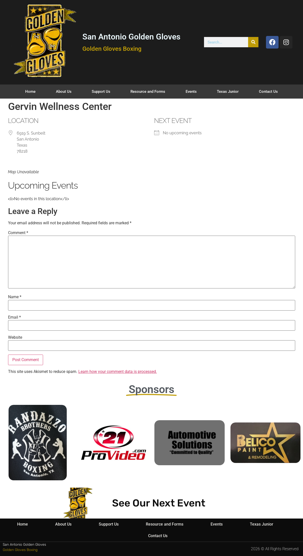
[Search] (253, 42)
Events (191, 91)
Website (15, 337)
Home (30, 91)
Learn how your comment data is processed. (117, 371)
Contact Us (268, 91)
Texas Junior (228, 91)
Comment (18, 233)
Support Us (101, 91)
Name (14, 297)
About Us (64, 91)
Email (14, 317)
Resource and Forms (147, 91)
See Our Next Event (158, 503)
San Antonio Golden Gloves (131, 36)
